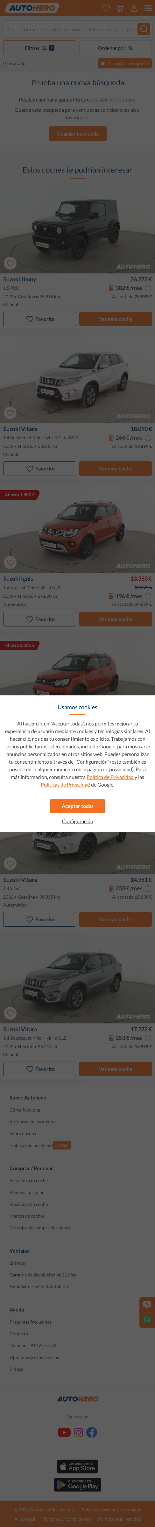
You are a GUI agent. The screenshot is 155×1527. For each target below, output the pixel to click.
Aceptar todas (78, 806)
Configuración (77, 821)
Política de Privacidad (110, 777)
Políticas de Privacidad (65, 784)
